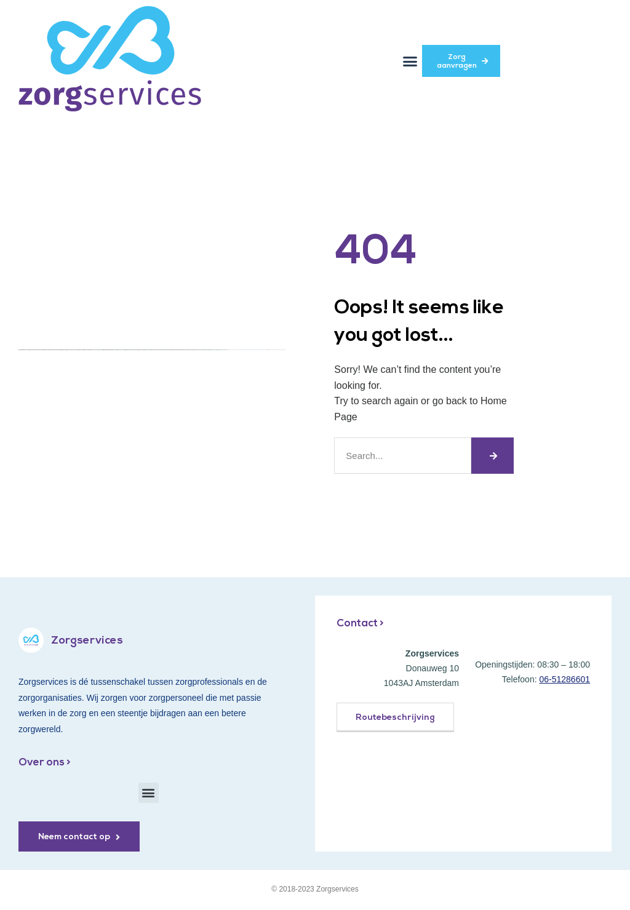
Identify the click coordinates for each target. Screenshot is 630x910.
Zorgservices (87, 641)
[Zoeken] (492, 455)
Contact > (360, 623)
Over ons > (44, 762)
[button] (410, 61)
